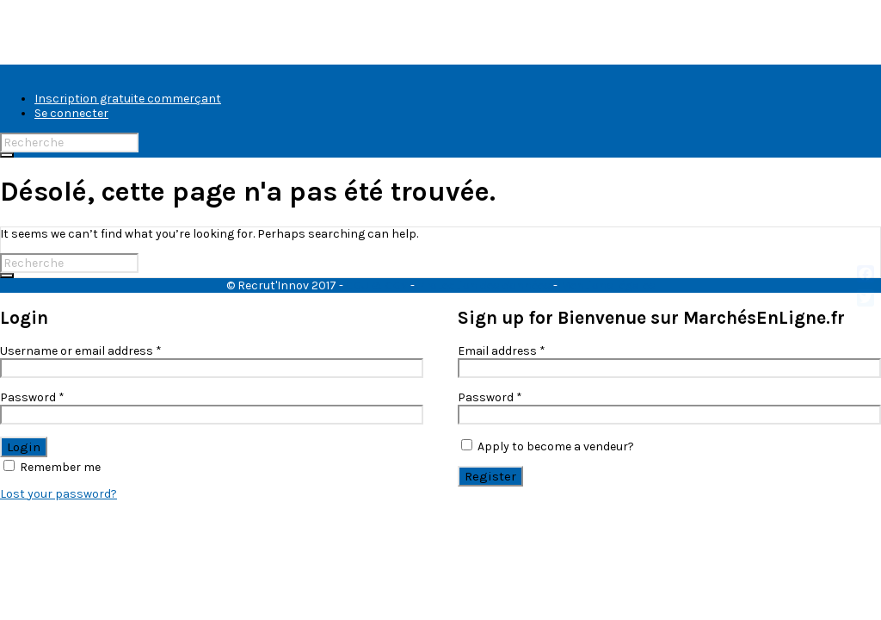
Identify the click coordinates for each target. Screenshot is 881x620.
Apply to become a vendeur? (547, 446)
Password (32, 397)
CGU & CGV (377, 285)
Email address (501, 351)
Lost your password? (58, 494)
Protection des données (484, 285)
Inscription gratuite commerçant (127, 98)
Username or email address (81, 351)
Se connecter (71, 113)
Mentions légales (608, 285)
